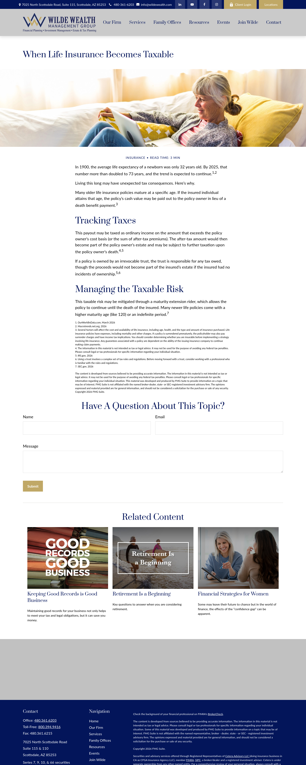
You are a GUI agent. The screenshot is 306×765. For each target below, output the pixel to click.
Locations (271, 4)
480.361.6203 (45, 720)
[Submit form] (33, 486)
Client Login (240, 4)
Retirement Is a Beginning (142, 594)
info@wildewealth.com (153, 4)
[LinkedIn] (180, 4)
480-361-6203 (121, 4)
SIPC (198, 760)
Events (94, 753)
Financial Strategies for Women (233, 594)
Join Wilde (97, 759)
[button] (112, 22)
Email (160, 416)
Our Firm (96, 727)
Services (95, 734)
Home (94, 721)
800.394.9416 (49, 727)
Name (28, 416)
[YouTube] (192, 4)
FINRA (190, 760)
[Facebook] (204, 4)
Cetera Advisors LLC (237, 756)
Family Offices (100, 740)
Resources (97, 747)
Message (30, 446)
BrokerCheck (215, 714)
